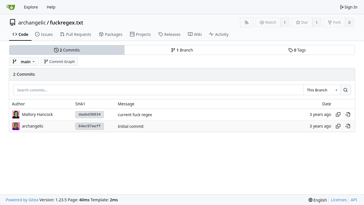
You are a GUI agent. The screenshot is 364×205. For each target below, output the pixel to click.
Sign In (348, 7)
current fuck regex (135, 114)
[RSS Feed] (246, 22)
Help (51, 7)
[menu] (318, 200)
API (354, 199)
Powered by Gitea (22, 199)
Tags (297, 50)
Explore (31, 7)
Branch (182, 50)
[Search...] (345, 90)
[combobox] (321, 90)
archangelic (32, 22)
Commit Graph (59, 61)
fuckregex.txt (66, 22)
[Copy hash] (338, 114)
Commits (67, 50)
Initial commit (131, 126)
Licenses (339, 199)
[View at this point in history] (348, 114)
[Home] (11, 7)
